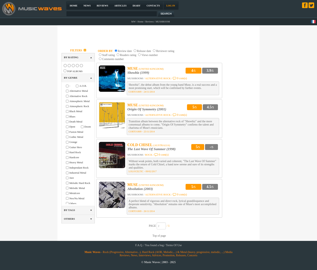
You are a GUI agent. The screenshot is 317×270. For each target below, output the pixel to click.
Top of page (159, 235)
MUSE (132, 68)
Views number (149, 55)
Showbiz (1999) (138, 73)
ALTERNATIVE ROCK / (158, 78)
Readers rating (128, 55)
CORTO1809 (135, 91)
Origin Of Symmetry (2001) (146, 109)
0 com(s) (182, 78)
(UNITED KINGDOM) (151, 68)
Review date (125, 51)
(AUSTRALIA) (161, 145)
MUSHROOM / (135, 78)
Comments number (113, 59)
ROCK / (149, 154)
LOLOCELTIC (136, 171)
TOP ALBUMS (74, 71)
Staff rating (108, 55)
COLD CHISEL (140, 145)
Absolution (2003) (140, 189)
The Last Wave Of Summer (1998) (151, 149)
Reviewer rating (165, 51)
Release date (144, 51)
